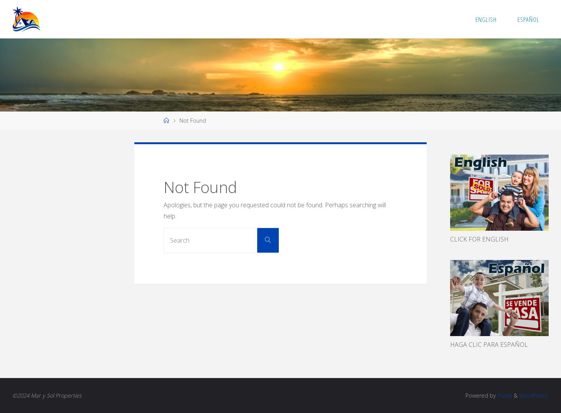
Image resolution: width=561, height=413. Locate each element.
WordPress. (534, 395)
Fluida (504, 395)
